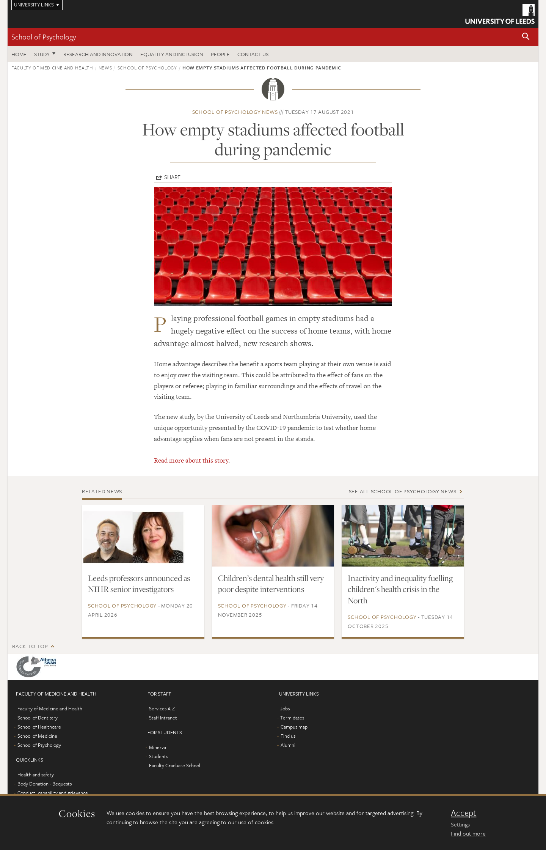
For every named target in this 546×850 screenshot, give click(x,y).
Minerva (157, 747)
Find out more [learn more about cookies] (468, 833)
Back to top (30, 646)
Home (19, 54)
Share (172, 177)
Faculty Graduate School (174, 765)
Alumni (288, 745)
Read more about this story (191, 460)
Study (42, 54)
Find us (288, 736)
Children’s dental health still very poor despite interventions (271, 583)
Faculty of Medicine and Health (52, 67)
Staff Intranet (163, 717)
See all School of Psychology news (403, 491)
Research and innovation (98, 54)
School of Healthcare (39, 726)
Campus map (294, 726)
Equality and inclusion (171, 54)
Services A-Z (162, 708)
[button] (526, 37)
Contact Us (252, 54)
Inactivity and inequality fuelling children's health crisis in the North (400, 589)
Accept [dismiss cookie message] (463, 812)
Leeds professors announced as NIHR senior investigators (139, 583)
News (105, 67)
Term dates (292, 717)
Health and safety (35, 774)
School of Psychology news (235, 112)
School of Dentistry (37, 717)
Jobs (285, 708)
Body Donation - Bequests (44, 783)
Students (158, 756)
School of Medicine (37, 736)
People (220, 54)
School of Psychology (43, 36)
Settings (460, 824)
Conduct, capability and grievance (52, 792)
